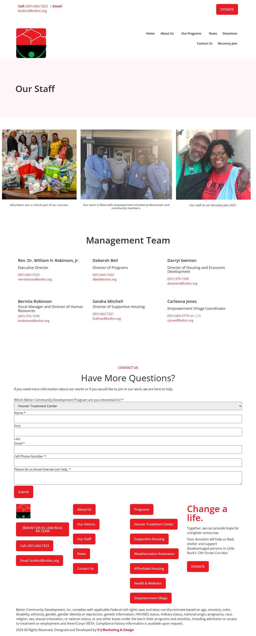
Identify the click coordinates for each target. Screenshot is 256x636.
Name (20, 412)
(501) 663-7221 (103, 314)
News (212, 33)
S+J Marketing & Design (115, 630)
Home (149, 33)
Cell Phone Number (30, 456)
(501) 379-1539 (178, 279)
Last (17, 438)
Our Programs (190, 33)
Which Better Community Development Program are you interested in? (69, 399)
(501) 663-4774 (178, 316)
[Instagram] (128, 20)
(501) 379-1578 (28, 316)
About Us (165, 33)
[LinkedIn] (128, 15)
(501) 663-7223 (33, 6)
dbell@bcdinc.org (104, 279)
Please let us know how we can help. (42, 469)
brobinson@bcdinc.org (33, 321)
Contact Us (204, 43)
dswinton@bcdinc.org (182, 283)
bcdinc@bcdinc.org (40, 8)
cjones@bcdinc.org (180, 320)
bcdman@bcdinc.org (107, 318)
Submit (23, 492)
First (17, 425)
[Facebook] (128, 6)
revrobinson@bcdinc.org (35, 279)
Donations (229, 33)
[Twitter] (128, 11)
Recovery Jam (227, 43)
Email (19, 443)
